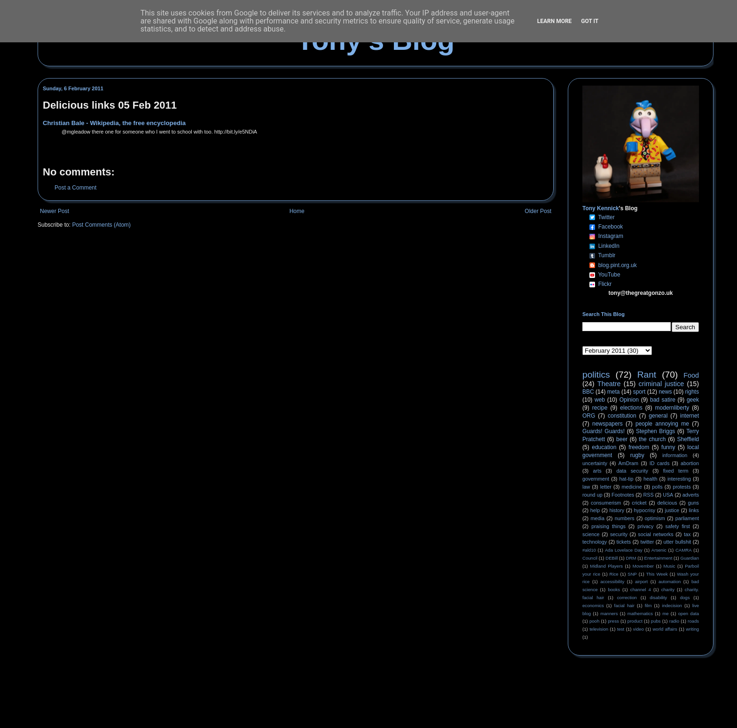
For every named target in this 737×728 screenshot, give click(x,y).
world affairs (664, 629)
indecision (672, 605)
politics (596, 375)
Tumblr (606, 255)
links (694, 510)
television (598, 629)
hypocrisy (645, 510)
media (597, 518)
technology (594, 542)
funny (668, 447)
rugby (637, 455)
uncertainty (594, 463)
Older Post (538, 211)
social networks (655, 534)
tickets (624, 542)
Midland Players (606, 566)
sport (639, 391)
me (665, 613)
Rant (647, 375)
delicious (667, 503)
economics (593, 605)
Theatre (609, 384)
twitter (647, 542)
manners (609, 613)
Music (669, 566)
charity (667, 589)
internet (689, 415)
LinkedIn (608, 246)
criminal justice (661, 384)
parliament (687, 518)
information (674, 455)
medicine (632, 487)
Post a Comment (75, 187)
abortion (690, 463)
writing (692, 629)
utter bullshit (677, 542)
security (618, 534)
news (665, 391)
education (604, 447)
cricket (639, 503)
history (616, 510)
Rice (614, 574)
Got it (589, 21)
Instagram (610, 236)
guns (693, 503)
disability (658, 597)
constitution (622, 415)
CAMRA (683, 550)
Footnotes (623, 495)
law (586, 487)
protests (681, 487)
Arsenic (658, 550)
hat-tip (626, 479)
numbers (625, 518)
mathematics (640, 613)
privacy (645, 526)
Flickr (605, 284)
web (600, 399)
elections (631, 407)
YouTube (609, 274)
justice (672, 510)
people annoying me (662, 423)
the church (652, 439)
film (648, 605)
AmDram (629, 463)
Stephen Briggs (655, 431)
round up (592, 495)
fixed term (676, 471)
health (650, 479)
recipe (600, 407)
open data (688, 613)
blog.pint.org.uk (617, 265)
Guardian (690, 558)
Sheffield (687, 439)
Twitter (606, 217)
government (595, 479)
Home (297, 211)
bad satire (662, 399)
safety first (678, 526)
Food (691, 375)
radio (674, 621)
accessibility (612, 581)
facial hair (624, 605)
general (658, 415)
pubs (656, 621)
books (614, 589)
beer (621, 439)
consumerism (606, 503)
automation (670, 581)
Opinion (629, 399)
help (595, 510)
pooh (594, 621)
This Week (656, 574)
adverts (690, 495)
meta (613, 391)
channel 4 (640, 589)
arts (597, 471)
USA (668, 495)
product (635, 621)
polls (657, 487)
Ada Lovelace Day (624, 550)
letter (606, 487)
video (638, 629)
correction (627, 597)
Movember (643, 566)
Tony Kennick (600, 208)
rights (692, 391)
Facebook (610, 226)
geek (693, 399)
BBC (588, 391)
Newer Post (54, 211)
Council (589, 558)
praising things (608, 526)
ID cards (659, 463)
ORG (588, 415)
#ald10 (589, 550)
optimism (655, 518)
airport (641, 581)
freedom (638, 447)
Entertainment (658, 558)
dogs (685, 597)
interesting (679, 479)
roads (693, 621)
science (591, 534)
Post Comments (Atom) (101, 225)
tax (687, 534)
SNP (632, 574)
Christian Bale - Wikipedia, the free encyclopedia (114, 123)
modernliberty (672, 407)
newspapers (607, 423)
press (613, 621)
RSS (648, 495)
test (620, 629)
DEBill (611, 558)
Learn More (554, 21)
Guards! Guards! (603, 431)
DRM (631, 558)
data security (632, 471)
